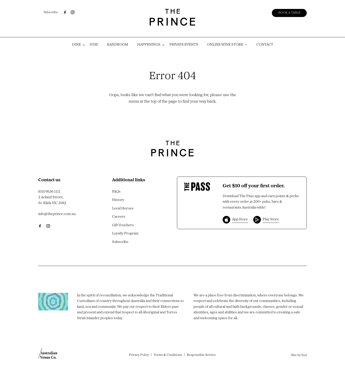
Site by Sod (299, 355)
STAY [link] (94, 44)
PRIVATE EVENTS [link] (183, 44)
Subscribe (51, 12)
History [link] (118, 200)
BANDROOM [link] (117, 44)
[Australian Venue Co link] (47, 355)
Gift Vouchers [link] (123, 225)
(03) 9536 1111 (49, 192)
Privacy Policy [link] (139, 355)
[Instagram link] (72, 12)
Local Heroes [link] (123, 208)
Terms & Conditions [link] (168, 355)
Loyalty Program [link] (125, 233)
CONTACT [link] (264, 44)
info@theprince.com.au (57, 214)
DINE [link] (76, 44)
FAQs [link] (116, 192)
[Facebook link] (65, 12)
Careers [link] (118, 217)
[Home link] (172, 17)
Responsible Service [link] (201, 355)
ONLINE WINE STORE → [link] (227, 44)
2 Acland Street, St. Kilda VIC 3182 (52, 200)
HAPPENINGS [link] (148, 44)
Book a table (289, 13)
